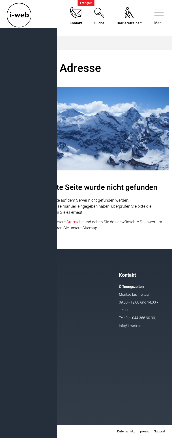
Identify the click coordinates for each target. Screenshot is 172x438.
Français (86, 3)
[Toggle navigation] (159, 18)
